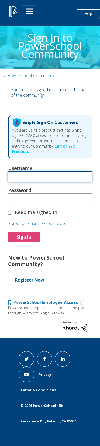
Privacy (45, 374)
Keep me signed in (36, 212)
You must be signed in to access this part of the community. (49, 92)
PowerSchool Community (30, 75)
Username (20, 168)
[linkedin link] (62, 359)
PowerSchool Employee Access (47, 302)
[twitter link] (26, 359)
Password (19, 190)
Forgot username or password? (38, 223)
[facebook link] (44, 359)
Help (88, 13)
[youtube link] (26, 374)
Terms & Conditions (38, 390)
